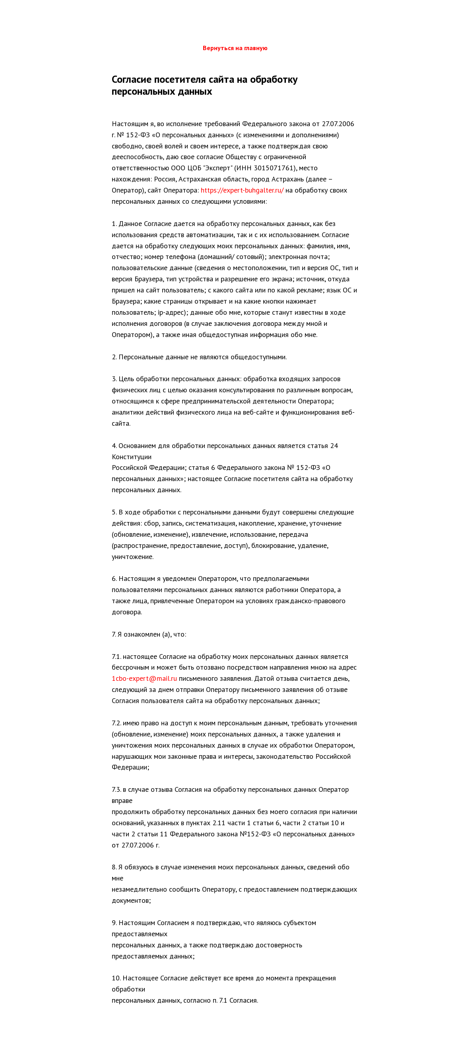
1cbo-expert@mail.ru (144, 678)
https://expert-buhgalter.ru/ (242, 190)
